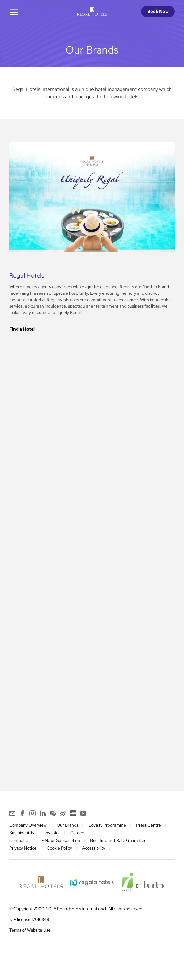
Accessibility (93, 848)
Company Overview (28, 825)
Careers (77, 832)
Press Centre (148, 825)
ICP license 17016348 (29, 919)
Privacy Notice (22, 848)
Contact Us (19, 840)
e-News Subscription (60, 840)
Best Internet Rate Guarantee (118, 840)
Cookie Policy (59, 848)
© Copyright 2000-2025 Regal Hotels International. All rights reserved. (76, 908)
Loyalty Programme (107, 825)
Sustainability (21, 832)
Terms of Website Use (30, 930)
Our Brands (67, 825)
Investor (52, 832)
